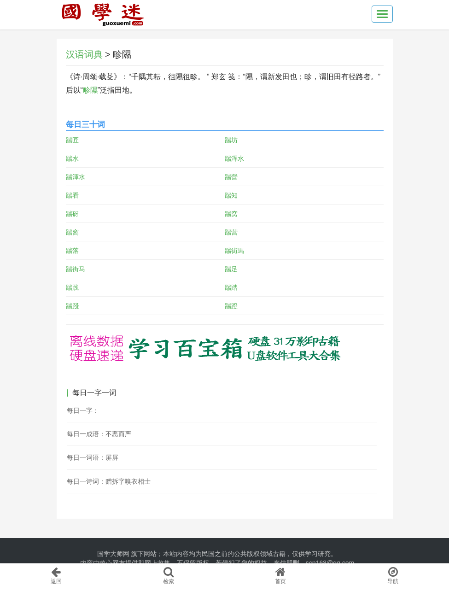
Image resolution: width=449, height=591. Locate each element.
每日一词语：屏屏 (92, 457)
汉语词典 (84, 54)
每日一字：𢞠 (83, 410)
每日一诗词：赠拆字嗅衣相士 (109, 481)
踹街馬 (234, 250)
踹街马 (75, 269)
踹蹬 (231, 306)
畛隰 (90, 90)
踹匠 (72, 140)
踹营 (231, 232)
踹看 (72, 195)
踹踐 (72, 306)
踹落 (72, 250)
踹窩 (72, 232)
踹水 (72, 158)
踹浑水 (234, 158)
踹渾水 (75, 177)
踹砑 (72, 213)
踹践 (72, 287)
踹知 (231, 195)
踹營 (231, 177)
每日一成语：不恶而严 (99, 434)
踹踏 (231, 287)
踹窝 (231, 213)
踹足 (231, 269)
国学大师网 (113, 553)
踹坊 (231, 140)
